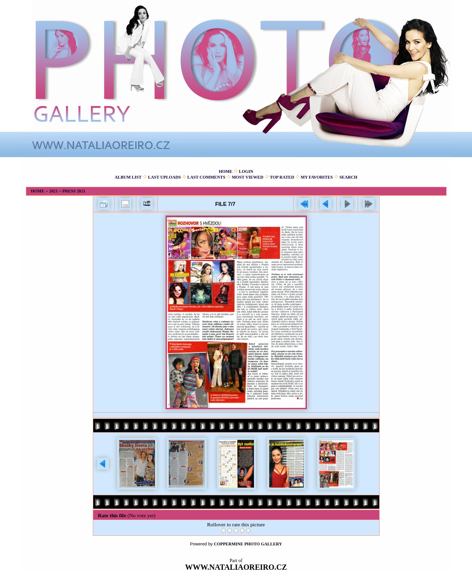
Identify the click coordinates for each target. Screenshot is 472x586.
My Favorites (317, 177)
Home (225, 171)
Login (246, 171)
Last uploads (164, 177)
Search (349, 177)
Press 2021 (73, 191)
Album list (128, 177)
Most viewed (247, 177)
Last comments (206, 177)
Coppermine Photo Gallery (248, 544)
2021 (53, 191)
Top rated (282, 177)
